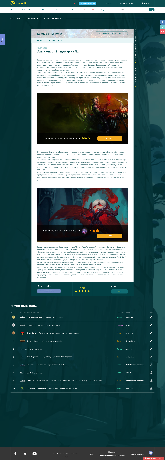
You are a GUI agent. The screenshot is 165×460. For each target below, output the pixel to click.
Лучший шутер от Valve (54, 317)
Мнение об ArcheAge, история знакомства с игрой (58, 388)
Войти (145, 3)
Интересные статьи (135, 76)
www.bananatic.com (66, 453)
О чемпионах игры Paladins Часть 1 (50, 365)
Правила (112, 452)
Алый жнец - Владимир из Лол (53, 18)
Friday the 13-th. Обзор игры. (31, 349)
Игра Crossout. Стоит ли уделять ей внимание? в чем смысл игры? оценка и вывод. (70, 381)
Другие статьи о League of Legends (135, 45)
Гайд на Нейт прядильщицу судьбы (48, 341)
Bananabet (60, 10)
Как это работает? (154, 458)
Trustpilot (65, 457)
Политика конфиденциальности (112, 455)
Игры (13, 10)
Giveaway (89, 10)
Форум (74, 10)
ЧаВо (91, 454)
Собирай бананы (28, 10)
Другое (104, 10)
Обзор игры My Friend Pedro (31, 373)
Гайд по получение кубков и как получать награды (59, 333)
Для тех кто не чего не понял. (49, 325)
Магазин (45, 10)
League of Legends (31, 18)
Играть (110, 138)
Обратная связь (137, 454)
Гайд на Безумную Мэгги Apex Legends (56, 357)
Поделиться (47, 291)
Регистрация (126, 3)
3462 (120, 291)
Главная (108, 3)
